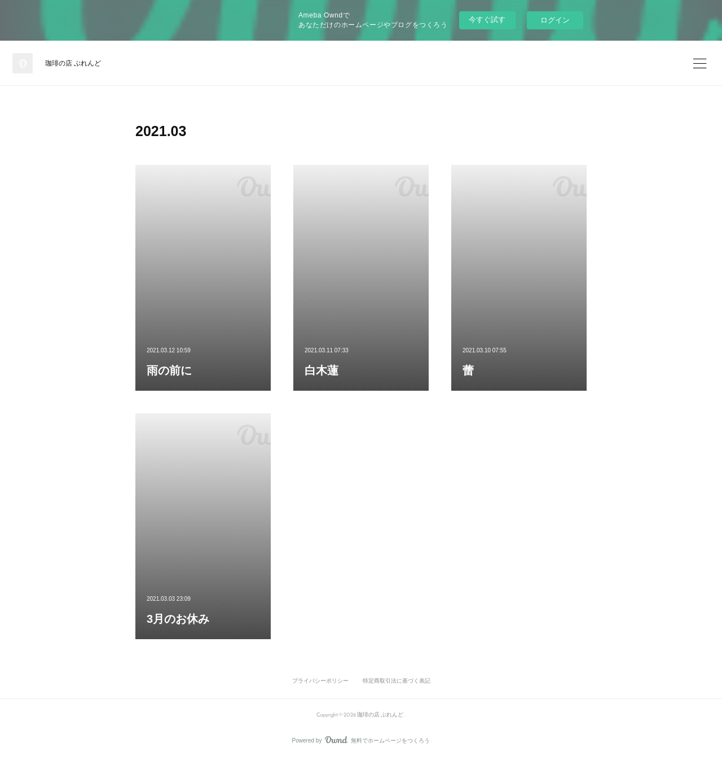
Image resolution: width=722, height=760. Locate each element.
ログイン (555, 20)
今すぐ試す (487, 19)
